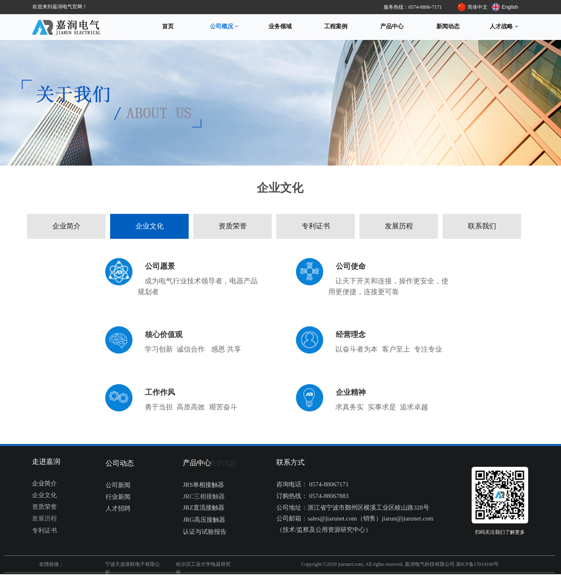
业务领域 (280, 26)
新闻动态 (448, 26)
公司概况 (224, 26)
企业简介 (66, 226)
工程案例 (335, 26)
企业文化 (149, 226)
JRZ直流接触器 (203, 507)
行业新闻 (118, 496)
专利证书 (316, 226)
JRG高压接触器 (204, 519)
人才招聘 (118, 508)
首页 (168, 26)
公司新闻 (118, 485)
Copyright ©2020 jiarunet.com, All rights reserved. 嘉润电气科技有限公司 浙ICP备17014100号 (399, 564)
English (510, 7)
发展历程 (399, 226)
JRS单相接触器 (203, 484)
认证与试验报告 (204, 531)
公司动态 (120, 463)
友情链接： (51, 564)
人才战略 (504, 26)
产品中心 (392, 26)
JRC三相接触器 (204, 496)
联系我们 (482, 226)
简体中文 (477, 7)
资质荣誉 (233, 226)
